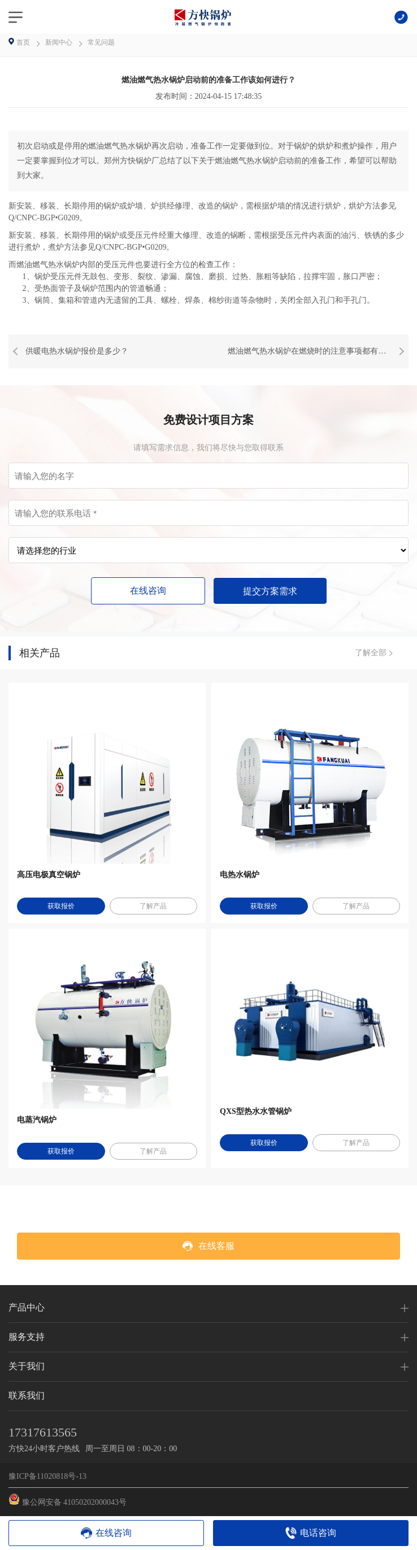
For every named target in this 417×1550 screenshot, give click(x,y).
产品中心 (26, 1307)
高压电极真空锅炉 (48, 874)
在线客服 (208, 1246)
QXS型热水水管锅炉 (256, 1111)
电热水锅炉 (239, 874)
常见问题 (101, 42)
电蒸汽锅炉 (37, 1120)
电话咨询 (318, 1533)
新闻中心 (58, 42)
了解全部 (370, 652)
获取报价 (61, 906)
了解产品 (153, 906)
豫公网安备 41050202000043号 (67, 1500)
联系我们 (26, 1395)
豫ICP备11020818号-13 (47, 1476)
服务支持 (26, 1337)
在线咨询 (148, 590)
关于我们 (26, 1366)
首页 (24, 42)
